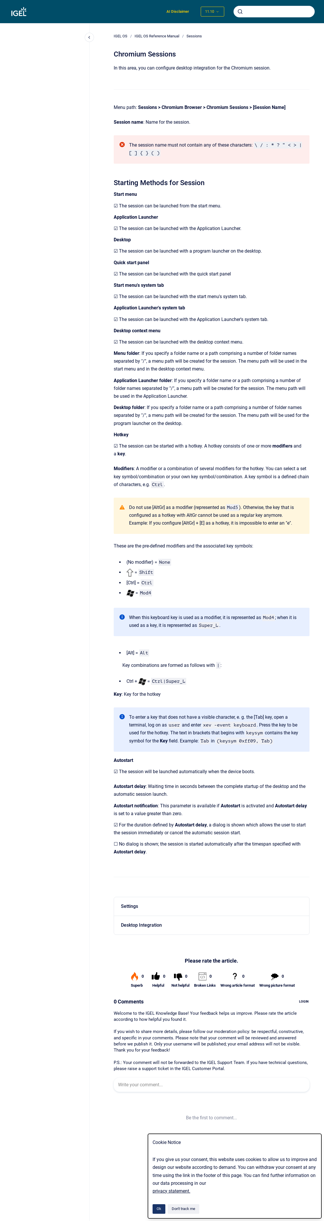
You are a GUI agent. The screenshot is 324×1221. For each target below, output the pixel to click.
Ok (159, 1209)
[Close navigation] (89, 37)
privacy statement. (171, 1191)
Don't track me (183, 1209)
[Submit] (240, 11)
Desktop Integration (141, 925)
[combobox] (274, 11)
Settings (129, 906)
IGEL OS (120, 36)
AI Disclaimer (177, 11)
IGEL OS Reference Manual (157, 36)
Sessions (194, 36)
